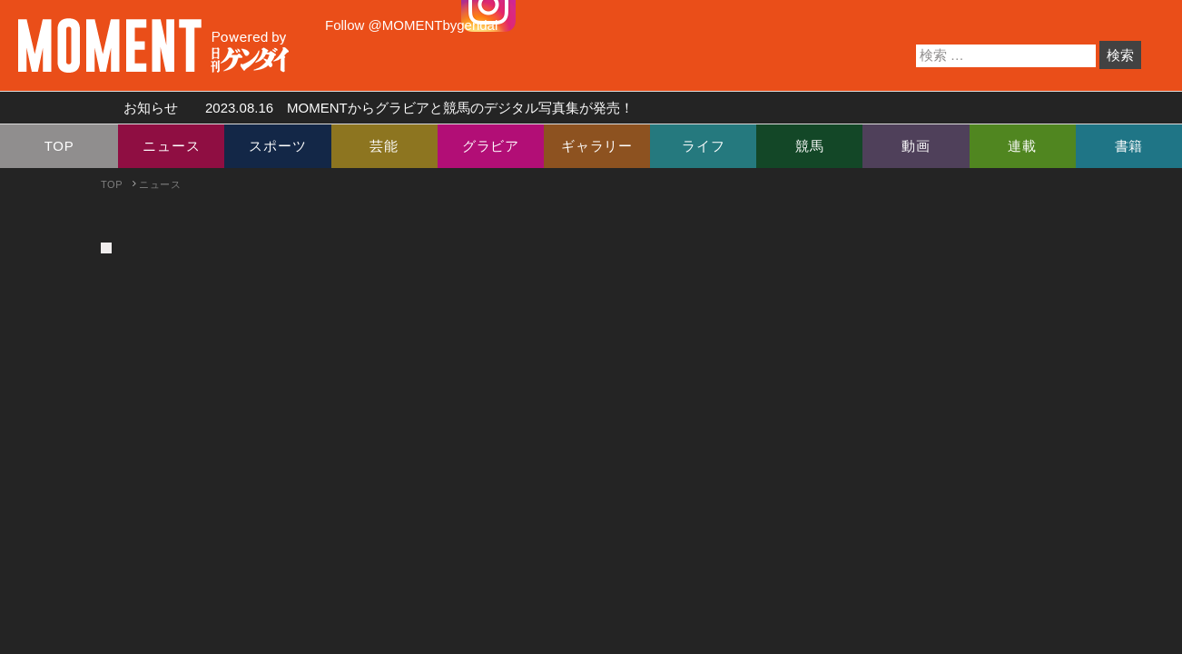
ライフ (703, 146)
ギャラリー (597, 146)
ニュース (171, 146)
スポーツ (277, 146)
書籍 (1129, 146)
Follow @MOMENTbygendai (411, 25)
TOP (59, 146)
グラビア (490, 146)
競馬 (809, 146)
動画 (916, 146)
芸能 (384, 146)
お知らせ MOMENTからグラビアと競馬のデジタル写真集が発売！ (372, 107)
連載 (1022, 146)
